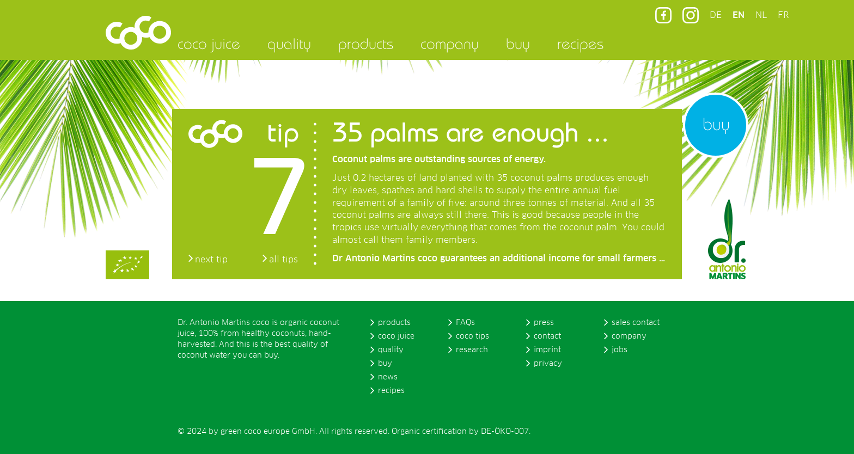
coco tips (472, 336)
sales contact (636, 323)
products (365, 43)
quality (289, 43)
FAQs (465, 323)
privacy (548, 363)
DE (716, 15)
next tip (211, 259)
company (449, 43)
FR (783, 15)
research (472, 350)
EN (739, 15)
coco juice (209, 43)
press (544, 323)
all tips (283, 259)
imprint (547, 350)
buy (518, 43)
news (388, 377)
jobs (619, 350)
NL (761, 15)
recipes (580, 43)
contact (547, 336)
